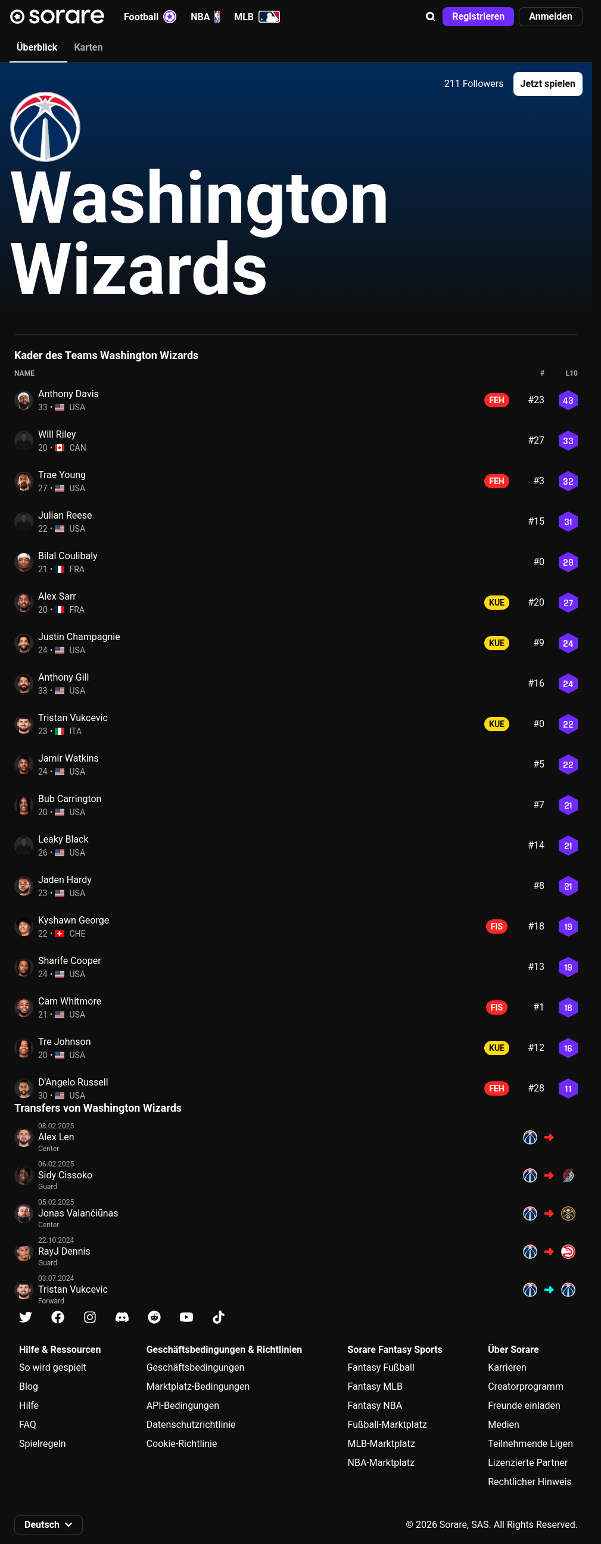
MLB (257, 17)
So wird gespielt (52, 1367)
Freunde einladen (524, 1405)
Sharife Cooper (69, 960)
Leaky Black (63, 839)
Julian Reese (65, 515)
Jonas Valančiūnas (78, 1213)
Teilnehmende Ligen (530, 1443)
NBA (205, 17)
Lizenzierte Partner (528, 1462)
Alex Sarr (57, 596)
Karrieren (507, 1367)
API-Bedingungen (183, 1405)
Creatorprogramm (525, 1386)
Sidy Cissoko (65, 1175)
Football (150, 16)
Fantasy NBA (375, 1405)
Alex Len (56, 1137)
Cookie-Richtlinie (182, 1443)
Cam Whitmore (69, 1001)
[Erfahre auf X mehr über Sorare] (25, 1317)
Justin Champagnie (79, 636)
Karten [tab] (88, 47)
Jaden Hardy (65, 879)
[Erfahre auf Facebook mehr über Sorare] (57, 1317)
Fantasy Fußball (381, 1367)
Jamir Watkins (68, 758)
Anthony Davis (68, 394)
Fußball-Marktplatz (387, 1424)
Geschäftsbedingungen (196, 1367)
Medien (503, 1424)
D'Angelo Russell (73, 1082)
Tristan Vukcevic (73, 717)
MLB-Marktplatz (381, 1443)
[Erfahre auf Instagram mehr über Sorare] (90, 1317)
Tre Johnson (64, 1041)
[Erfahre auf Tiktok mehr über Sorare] (218, 1317)
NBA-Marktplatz (381, 1462)
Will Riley (57, 434)
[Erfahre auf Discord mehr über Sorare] (122, 1317)
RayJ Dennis (64, 1251)
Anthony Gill (63, 677)
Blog (28, 1386)
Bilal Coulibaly (68, 556)
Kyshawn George (73, 920)
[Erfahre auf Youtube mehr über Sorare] (186, 1317)
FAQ (27, 1424)
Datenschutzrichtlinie (191, 1424)
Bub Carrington (69, 798)
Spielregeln (42, 1443)
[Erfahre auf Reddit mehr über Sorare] (154, 1317)
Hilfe (29, 1405)
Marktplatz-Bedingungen (198, 1386)
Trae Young (62, 475)
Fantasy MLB (375, 1386)
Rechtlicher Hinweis (529, 1481)
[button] (431, 17)
